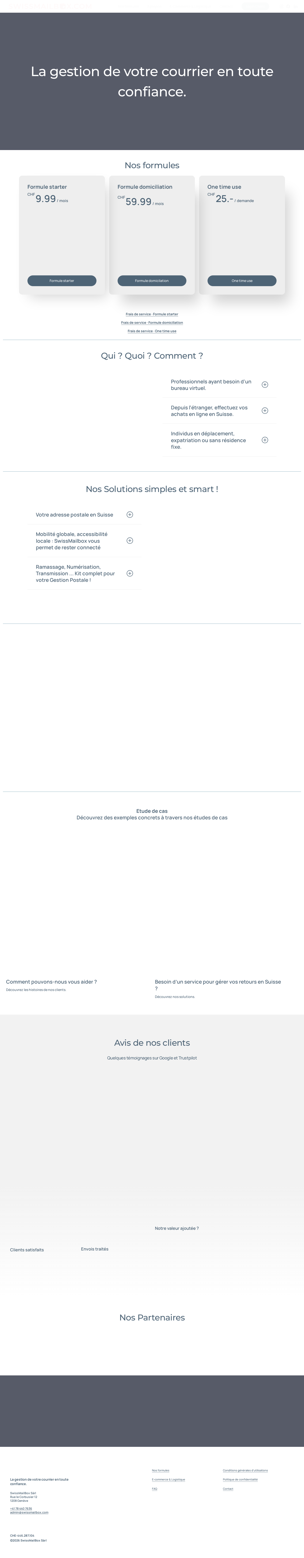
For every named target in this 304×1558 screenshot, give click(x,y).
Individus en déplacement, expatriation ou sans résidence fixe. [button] (219, 440)
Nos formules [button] (160, 1470)
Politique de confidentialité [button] (240, 1479)
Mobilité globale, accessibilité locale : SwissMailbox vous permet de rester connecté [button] (84, 540)
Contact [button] (228, 1489)
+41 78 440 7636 (21, 1508)
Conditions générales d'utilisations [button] (245, 1470)
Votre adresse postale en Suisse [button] (84, 514)
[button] (62, 281)
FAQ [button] (154, 1489)
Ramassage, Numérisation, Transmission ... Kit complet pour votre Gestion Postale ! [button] (84, 573)
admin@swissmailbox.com (29, 1512)
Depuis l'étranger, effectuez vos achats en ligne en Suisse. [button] (219, 410)
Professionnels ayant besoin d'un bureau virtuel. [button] (219, 384)
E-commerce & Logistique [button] (168, 1479)
